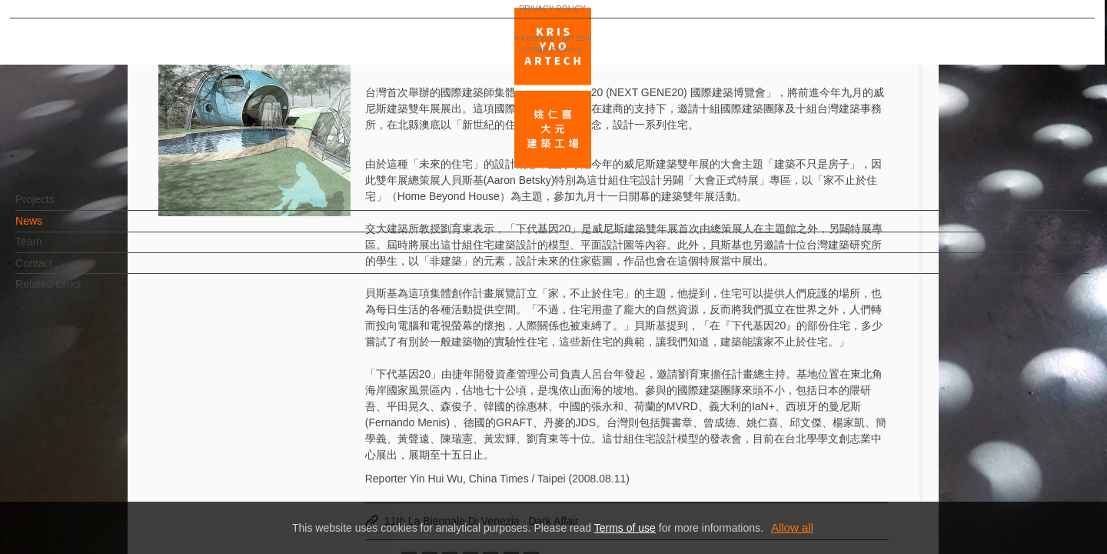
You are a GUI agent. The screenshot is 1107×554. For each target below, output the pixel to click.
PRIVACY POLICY (78, 497)
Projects (60, 207)
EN (104, 452)
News (54, 228)
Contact (59, 271)
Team (54, 249)
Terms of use (625, 528)
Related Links (73, 291)
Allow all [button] (792, 527)
